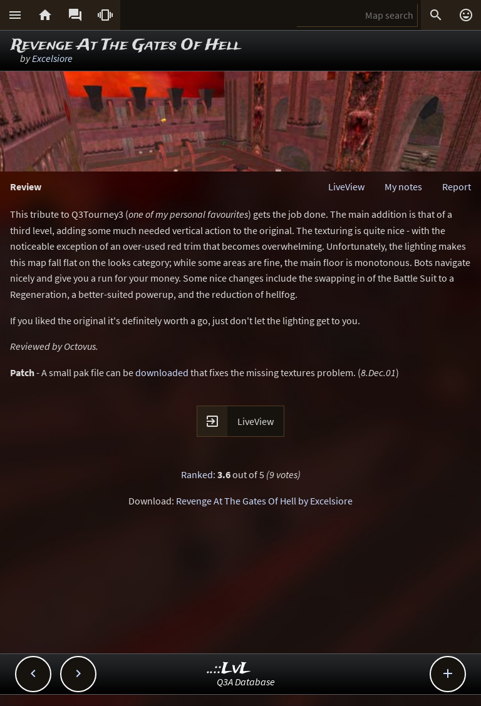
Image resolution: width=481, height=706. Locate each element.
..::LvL (229, 669)
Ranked (197, 474)
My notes (403, 186)
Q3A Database (246, 681)
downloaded (162, 372)
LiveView (346, 186)
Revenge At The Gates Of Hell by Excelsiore (264, 500)
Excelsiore (52, 58)
